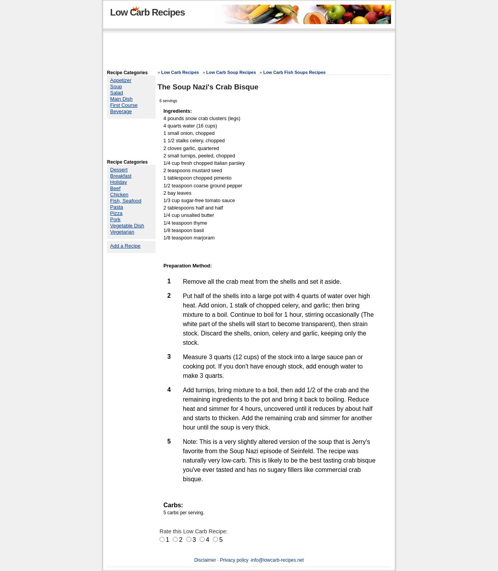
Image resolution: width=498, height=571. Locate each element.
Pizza (116, 213)
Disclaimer (205, 560)
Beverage (121, 111)
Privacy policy (234, 560)
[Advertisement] (249, 52)
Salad (116, 93)
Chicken (119, 194)
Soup (116, 86)
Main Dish (121, 99)
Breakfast (121, 176)
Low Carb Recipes (147, 12)
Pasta (116, 207)
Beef (115, 188)
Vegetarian (122, 232)
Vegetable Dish (127, 226)
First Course (124, 105)
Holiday (118, 182)
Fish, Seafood (125, 201)
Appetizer (121, 80)
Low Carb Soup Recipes (231, 72)
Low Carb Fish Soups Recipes (294, 72)
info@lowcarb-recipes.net (277, 560)
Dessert (119, 170)
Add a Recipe (125, 246)
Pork (115, 219)
